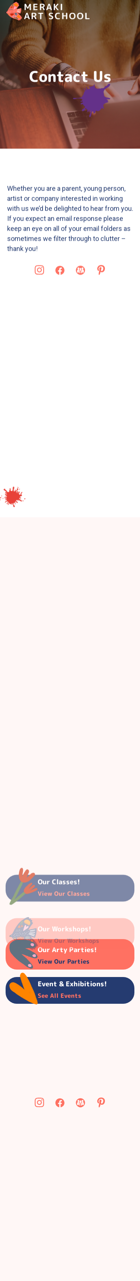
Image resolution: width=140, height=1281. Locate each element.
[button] (112, 11)
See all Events (59, 996)
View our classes (64, 901)
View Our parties (64, 961)
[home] (48, 11)
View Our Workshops (68, 951)
